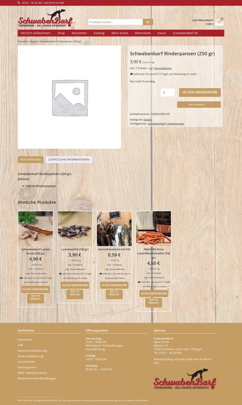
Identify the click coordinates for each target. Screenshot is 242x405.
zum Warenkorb (202, 20)
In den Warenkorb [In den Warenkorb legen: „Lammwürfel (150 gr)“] (75, 285)
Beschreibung (30, 159)
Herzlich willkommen (36, 33)
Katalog (99, 33)
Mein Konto (120, 33)
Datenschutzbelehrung (32, 351)
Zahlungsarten (27, 367)
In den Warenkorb (200, 92)
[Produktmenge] (167, 92)
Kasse (162, 33)
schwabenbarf (157, 123)
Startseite (23, 41)
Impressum (25, 339)
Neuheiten (79, 33)
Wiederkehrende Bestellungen (37, 378)
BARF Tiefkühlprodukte (32, 373)
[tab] (31, 159)
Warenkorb (143, 33)
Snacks (34, 41)
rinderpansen (175, 123)
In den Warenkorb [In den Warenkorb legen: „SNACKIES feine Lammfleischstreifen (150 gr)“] (153, 293)
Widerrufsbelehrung (30, 356)
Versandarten (26, 362)
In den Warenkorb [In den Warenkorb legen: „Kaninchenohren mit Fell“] (114, 285)
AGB (20, 345)
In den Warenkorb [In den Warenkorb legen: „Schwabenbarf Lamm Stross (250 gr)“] (35, 289)
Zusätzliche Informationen (68, 159)
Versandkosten (163, 68)
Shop (61, 33)
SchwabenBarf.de (185, 33)
